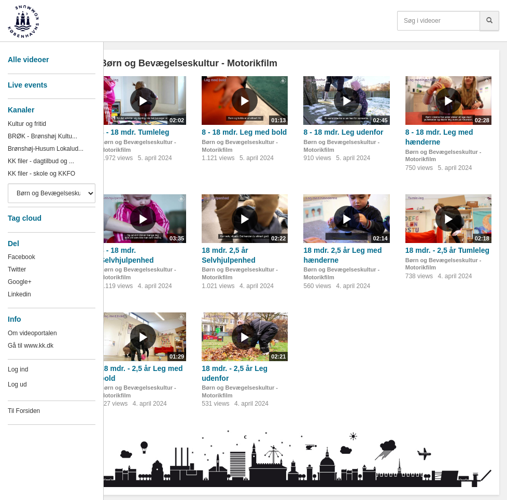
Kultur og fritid (27, 123)
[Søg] (489, 21)
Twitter (17, 269)
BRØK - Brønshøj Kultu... (42, 136)
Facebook (21, 257)
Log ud (17, 384)
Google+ (20, 281)
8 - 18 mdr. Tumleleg (135, 132)
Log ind (18, 369)
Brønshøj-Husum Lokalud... (45, 148)
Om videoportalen (32, 333)
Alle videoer (28, 59)
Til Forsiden (24, 411)
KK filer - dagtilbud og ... (41, 161)
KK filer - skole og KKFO (41, 173)
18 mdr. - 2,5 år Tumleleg (447, 250)
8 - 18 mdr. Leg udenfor (343, 132)
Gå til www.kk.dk (30, 345)
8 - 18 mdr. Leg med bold (244, 132)
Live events (27, 85)
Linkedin (19, 294)
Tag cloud (24, 218)
